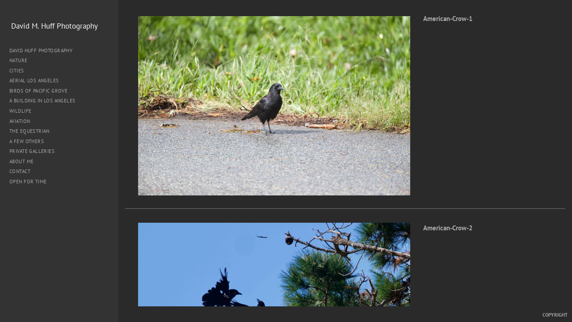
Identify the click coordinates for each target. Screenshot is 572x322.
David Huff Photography (40, 50)
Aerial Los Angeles (34, 80)
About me (21, 161)
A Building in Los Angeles (42, 100)
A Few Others (26, 141)
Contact (19, 171)
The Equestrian (29, 131)
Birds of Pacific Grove (38, 91)
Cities (19, 71)
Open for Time (27, 181)
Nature (21, 60)
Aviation (19, 121)
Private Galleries (32, 151)
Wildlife (20, 111)
